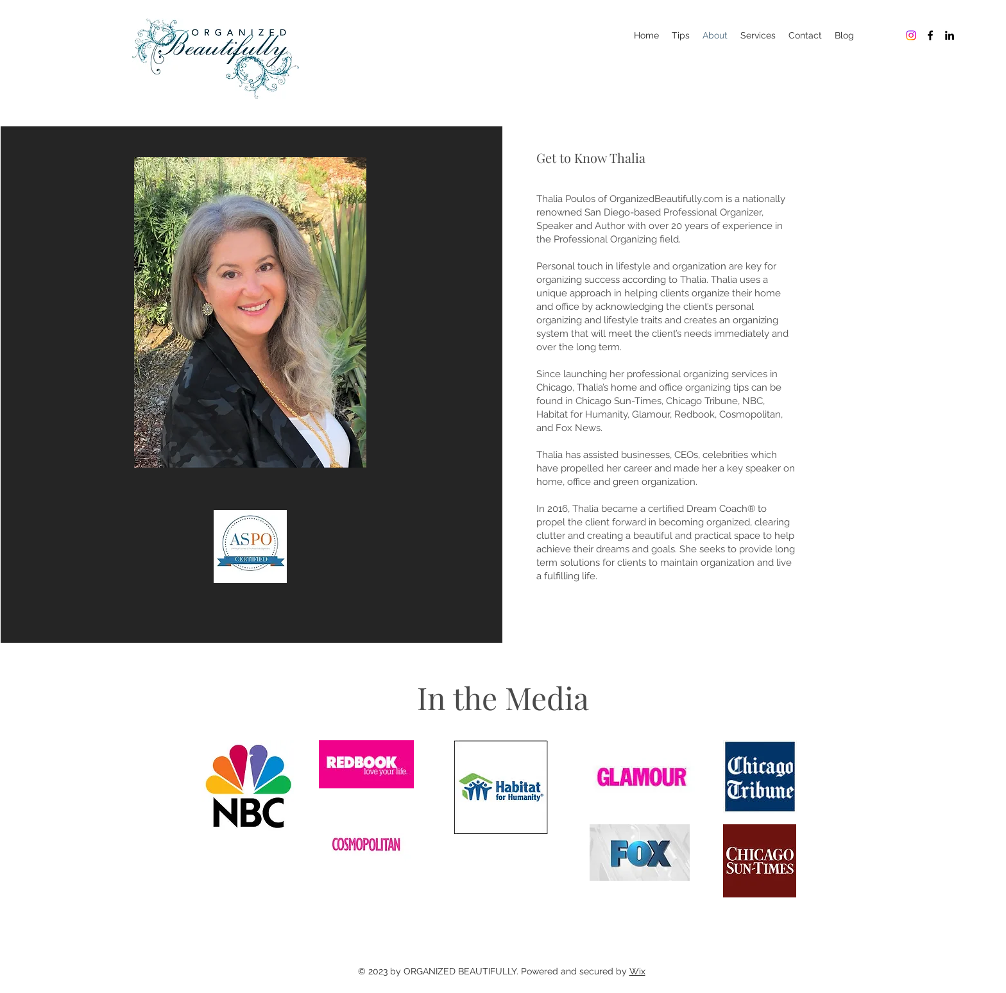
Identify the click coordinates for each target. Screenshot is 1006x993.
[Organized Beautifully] (911, 35)
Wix (637, 971)
